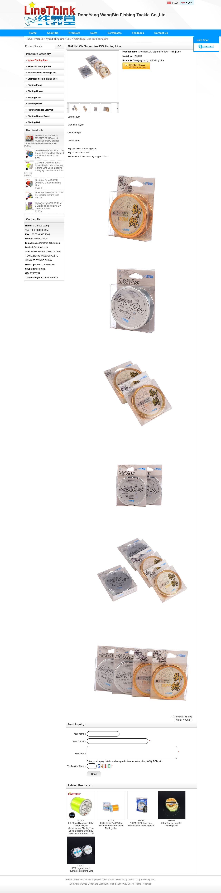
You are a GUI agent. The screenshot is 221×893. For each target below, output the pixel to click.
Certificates (115, 32)
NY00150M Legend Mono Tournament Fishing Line (81, 868)
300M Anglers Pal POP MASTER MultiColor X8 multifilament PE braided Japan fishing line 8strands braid (41, 140)
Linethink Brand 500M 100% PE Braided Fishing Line (49, 195)
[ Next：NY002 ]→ (184, 720)
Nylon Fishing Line (55, 39)
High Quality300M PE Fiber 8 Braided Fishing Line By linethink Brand (48, 207)
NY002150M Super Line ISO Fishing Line (171, 823)
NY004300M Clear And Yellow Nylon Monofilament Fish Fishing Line (111, 824)
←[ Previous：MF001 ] (182, 716)
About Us (53, 32)
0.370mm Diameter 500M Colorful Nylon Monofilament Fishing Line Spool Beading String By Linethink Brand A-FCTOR (43, 169)
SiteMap (144, 879)
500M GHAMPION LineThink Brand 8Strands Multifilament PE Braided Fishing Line (49, 154)
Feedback (138, 32)
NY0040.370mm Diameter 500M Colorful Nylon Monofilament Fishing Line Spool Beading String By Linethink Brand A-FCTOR (81, 827)
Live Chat (203, 39)
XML (153, 879)
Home (33, 32)
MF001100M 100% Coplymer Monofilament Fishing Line (141, 823)
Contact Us (161, 32)
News (93, 32)
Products (74, 32)
